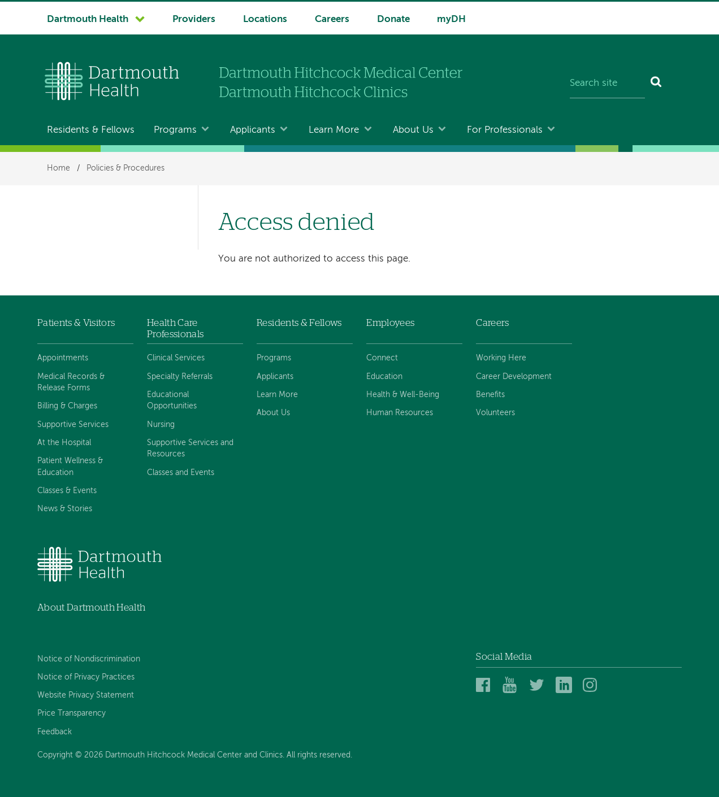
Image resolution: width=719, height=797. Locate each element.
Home (58, 168)
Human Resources (399, 413)
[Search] (656, 83)
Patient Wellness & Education (70, 466)
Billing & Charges (67, 406)
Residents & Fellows (91, 130)
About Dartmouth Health (91, 607)
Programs (175, 130)
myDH (451, 19)
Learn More (334, 130)
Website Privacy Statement (85, 695)
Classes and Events (180, 473)
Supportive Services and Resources (190, 448)
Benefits (490, 395)
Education (384, 377)
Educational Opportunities (172, 400)
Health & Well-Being (402, 395)
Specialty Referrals (180, 377)
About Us (413, 130)
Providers (193, 19)
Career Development (514, 377)
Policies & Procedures (125, 168)
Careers (332, 19)
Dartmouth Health (87, 19)
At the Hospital (64, 443)
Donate (393, 19)
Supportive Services (73, 425)
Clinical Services (176, 358)
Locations (265, 19)
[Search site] (607, 83)
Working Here (501, 358)
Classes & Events (67, 491)
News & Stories (64, 509)
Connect (382, 358)
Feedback (54, 732)
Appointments (62, 358)
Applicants (252, 130)
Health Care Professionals (175, 328)
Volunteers (495, 413)
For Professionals (505, 130)
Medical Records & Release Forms (71, 382)
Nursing (161, 425)
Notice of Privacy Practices (86, 677)
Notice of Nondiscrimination (88, 659)
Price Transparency (71, 713)
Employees (390, 323)
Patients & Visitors (76, 323)
